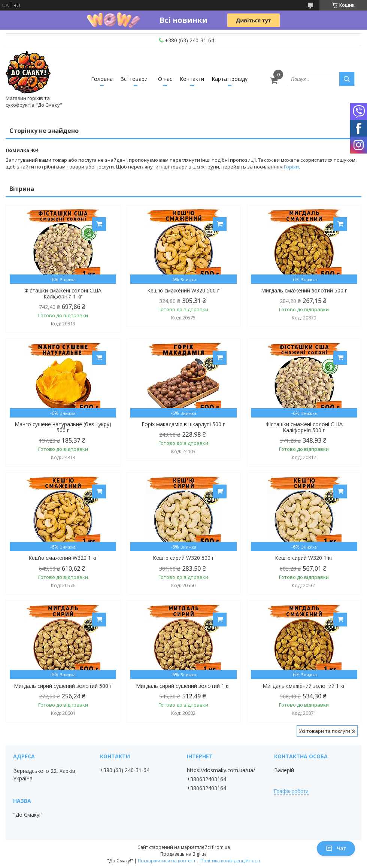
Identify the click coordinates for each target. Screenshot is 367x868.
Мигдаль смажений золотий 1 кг (304, 686)
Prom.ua (221, 847)
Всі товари (134, 78)
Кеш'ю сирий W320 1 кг (304, 558)
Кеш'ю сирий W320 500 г (183, 558)
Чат (336, 848)
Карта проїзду (230, 78)
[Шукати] (346, 79)
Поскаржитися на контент (166, 861)
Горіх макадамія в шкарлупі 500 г (183, 424)
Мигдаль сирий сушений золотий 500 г (63, 686)
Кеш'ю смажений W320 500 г (183, 291)
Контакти (192, 78)
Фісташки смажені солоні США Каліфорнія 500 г (304, 427)
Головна (102, 78)
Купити (99, 224)
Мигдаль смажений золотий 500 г (304, 291)
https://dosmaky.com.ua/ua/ (221, 770)
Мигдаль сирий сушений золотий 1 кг (183, 686)
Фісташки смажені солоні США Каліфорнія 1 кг (62, 294)
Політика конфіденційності (230, 861)
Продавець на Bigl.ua (183, 854)
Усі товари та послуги (324, 731)
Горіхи (291, 166)
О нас (165, 78)
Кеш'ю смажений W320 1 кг (62, 558)
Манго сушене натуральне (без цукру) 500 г (63, 427)
